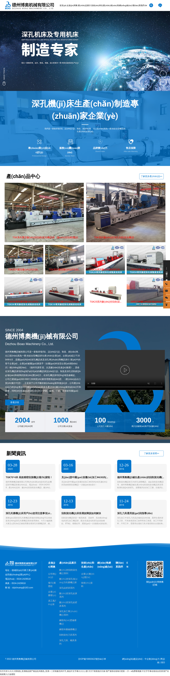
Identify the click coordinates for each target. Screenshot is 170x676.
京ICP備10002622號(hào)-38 (92, 659)
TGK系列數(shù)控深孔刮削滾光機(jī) (114, 237)
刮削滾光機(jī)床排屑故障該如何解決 (81, 513)
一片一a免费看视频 (133, 671)
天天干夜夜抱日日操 (96, 671)
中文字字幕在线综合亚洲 (152, 671)
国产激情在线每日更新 (115, 671)
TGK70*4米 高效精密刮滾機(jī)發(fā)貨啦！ (29, 477)
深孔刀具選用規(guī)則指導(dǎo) (135, 513)
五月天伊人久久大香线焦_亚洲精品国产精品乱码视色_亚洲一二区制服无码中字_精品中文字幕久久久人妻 (44, 671)
